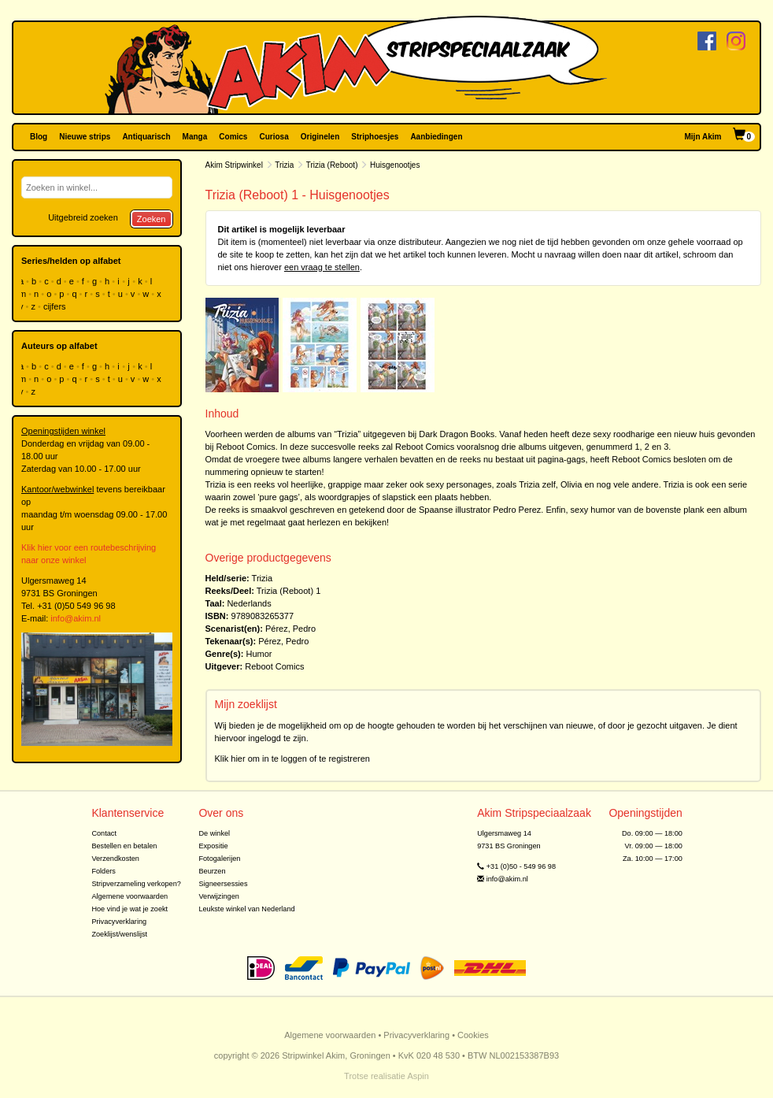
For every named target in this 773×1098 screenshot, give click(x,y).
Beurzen (211, 871)
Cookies (473, 1035)
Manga (195, 136)
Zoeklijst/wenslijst (119, 934)
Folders (103, 871)
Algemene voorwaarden (129, 896)
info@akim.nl (75, 618)
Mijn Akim (703, 136)
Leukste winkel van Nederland (246, 909)
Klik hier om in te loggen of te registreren (293, 758)
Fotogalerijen (219, 858)
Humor (259, 653)
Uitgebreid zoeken (83, 217)
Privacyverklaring (118, 922)
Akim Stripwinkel (234, 165)
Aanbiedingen (436, 136)
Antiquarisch (146, 136)
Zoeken (151, 219)
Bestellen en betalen (124, 846)
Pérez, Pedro (290, 628)
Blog (38, 136)
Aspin (418, 1076)
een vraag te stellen (322, 267)
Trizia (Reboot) (332, 165)
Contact (104, 833)
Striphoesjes (374, 136)
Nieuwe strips (84, 136)
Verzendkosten (115, 858)
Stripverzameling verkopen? (136, 884)
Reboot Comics (274, 666)
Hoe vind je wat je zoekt (129, 909)
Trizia (284, 165)
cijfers (56, 306)
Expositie (212, 846)
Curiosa (273, 136)
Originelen (320, 136)
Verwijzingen (218, 896)
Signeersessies (222, 884)
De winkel (214, 833)
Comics (233, 136)
